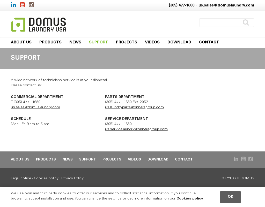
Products (50, 42)
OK (230, 197)
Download (179, 42)
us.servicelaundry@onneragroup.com (136, 129)
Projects (126, 42)
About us (21, 42)
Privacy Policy (72, 178)
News (75, 42)
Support (98, 42)
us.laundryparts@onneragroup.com (134, 107)
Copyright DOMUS (237, 178)
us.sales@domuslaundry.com (226, 5)
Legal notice (21, 178)
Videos (152, 42)
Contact (209, 42)
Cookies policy (46, 178)
